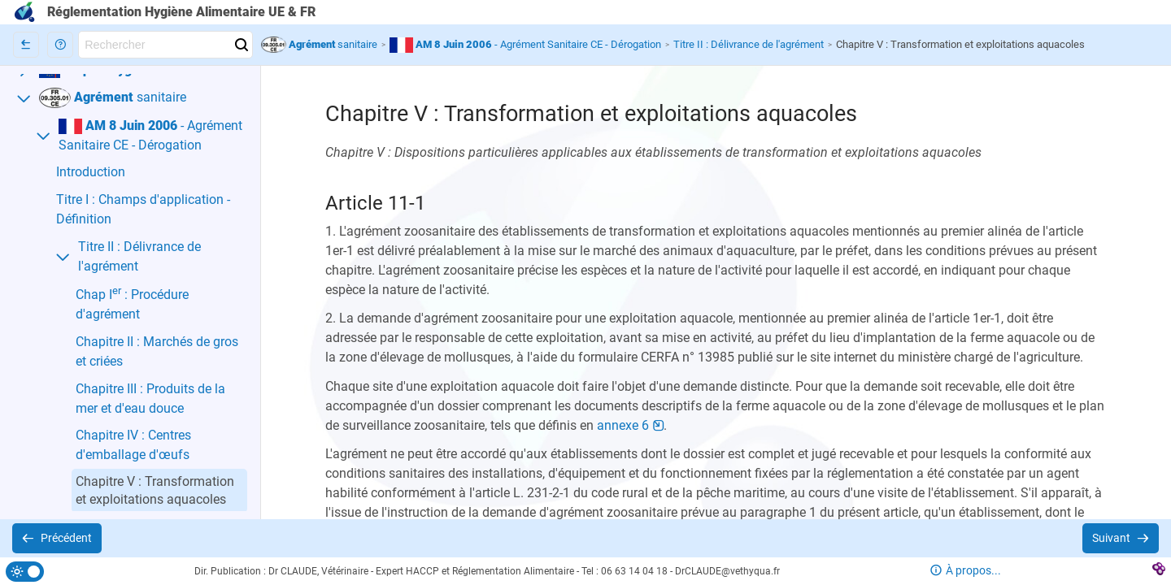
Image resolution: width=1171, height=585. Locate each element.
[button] (60, 45)
